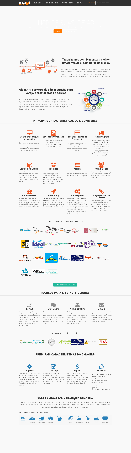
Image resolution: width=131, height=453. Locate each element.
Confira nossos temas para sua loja (65, 284)
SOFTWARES (63, 3)
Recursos (57, 31)
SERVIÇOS (72, 3)
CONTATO (80, 3)
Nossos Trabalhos (70, 31)
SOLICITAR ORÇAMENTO (103, 3)
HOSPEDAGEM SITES (51, 3)
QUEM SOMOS (38, 3)
